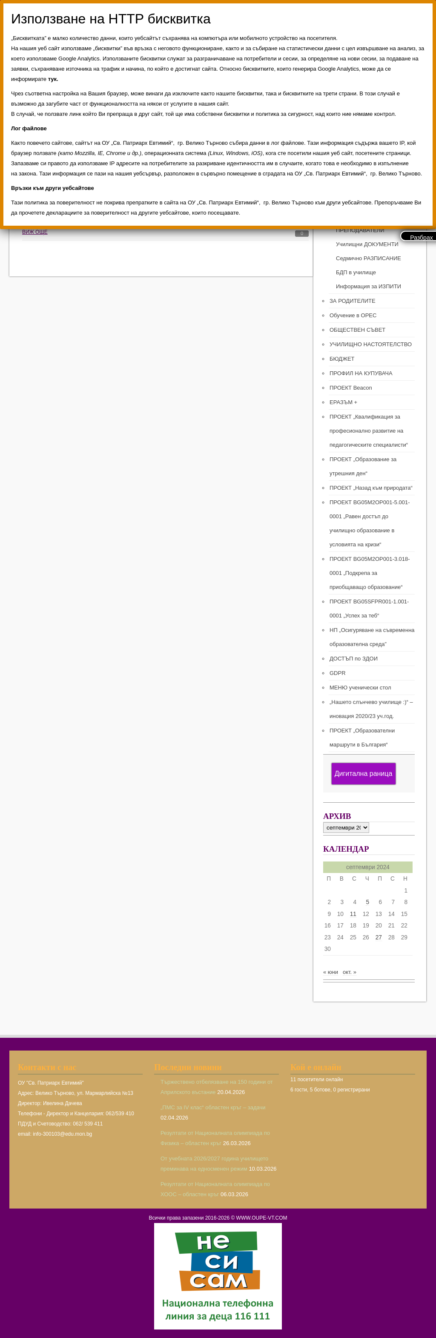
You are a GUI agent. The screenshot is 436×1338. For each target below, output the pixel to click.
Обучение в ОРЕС (353, 315)
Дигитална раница (364, 773)
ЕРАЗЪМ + (343, 402)
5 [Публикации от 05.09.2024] (367, 902)
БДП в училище (356, 272)
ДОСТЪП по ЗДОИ (354, 658)
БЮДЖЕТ (342, 359)
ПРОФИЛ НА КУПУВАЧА (361, 373)
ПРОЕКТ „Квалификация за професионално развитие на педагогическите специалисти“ (369, 430)
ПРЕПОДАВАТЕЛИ (360, 230)
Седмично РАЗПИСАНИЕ (368, 258)
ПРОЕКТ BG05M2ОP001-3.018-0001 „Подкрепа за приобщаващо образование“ (370, 573)
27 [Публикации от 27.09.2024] (379, 937)
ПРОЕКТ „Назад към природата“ (371, 488)
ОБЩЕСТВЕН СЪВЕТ (357, 330)
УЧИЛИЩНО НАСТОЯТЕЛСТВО (371, 344)
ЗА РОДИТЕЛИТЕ (353, 301)
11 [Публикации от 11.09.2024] (353, 914)
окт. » (349, 972)
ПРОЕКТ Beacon (351, 388)
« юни (330, 972)
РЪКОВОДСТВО (357, 216)
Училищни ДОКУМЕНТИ (367, 244)
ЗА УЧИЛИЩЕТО (351, 202)
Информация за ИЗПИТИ (368, 286)
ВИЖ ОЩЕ (35, 232)
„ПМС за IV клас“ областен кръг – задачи (213, 1107)
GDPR (338, 673)
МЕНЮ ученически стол (360, 687)
